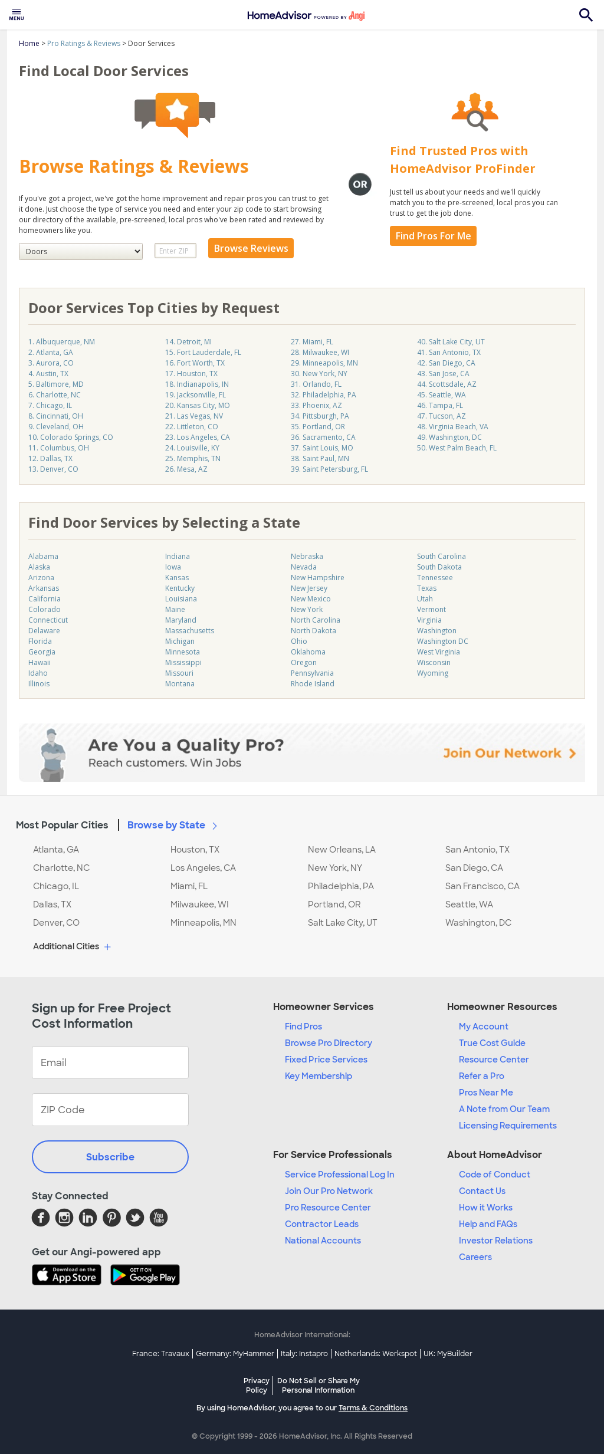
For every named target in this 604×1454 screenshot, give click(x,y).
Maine (175, 609)
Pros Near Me (486, 1092)
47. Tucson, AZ (441, 416)
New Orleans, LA (342, 849)
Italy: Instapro (304, 1353)
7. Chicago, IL (50, 405)
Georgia (41, 652)
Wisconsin (434, 662)
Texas (426, 588)
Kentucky (180, 588)
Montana (180, 684)
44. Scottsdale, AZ (447, 384)
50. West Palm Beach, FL (457, 448)
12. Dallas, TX (50, 458)
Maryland (180, 620)
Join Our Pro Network (329, 1191)
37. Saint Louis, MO (322, 448)
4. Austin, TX (48, 374)
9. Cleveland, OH (56, 427)
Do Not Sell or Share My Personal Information (318, 1385)
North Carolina (315, 620)
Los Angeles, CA (203, 868)
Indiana (177, 556)
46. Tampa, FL (440, 405)
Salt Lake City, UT (343, 922)
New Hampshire (317, 578)
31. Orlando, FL (316, 384)
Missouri (179, 673)
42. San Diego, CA (446, 363)
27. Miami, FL (312, 342)
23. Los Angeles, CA (197, 437)
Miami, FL (189, 886)
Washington (437, 631)
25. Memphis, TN (193, 458)
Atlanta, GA (56, 849)
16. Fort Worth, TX (195, 363)
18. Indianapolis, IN (197, 384)
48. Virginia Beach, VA (452, 427)
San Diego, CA (474, 868)
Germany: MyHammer (235, 1353)
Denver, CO (56, 922)
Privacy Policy (257, 1385)
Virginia (429, 620)
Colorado (44, 609)
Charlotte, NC (61, 868)
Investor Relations (496, 1240)
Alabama (43, 556)
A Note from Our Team (504, 1109)
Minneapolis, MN (203, 922)
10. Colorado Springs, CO (70, 437)
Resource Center (494, 1059)
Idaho (38, 673)
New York (307, 609)
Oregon (304, 662)
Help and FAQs (488, 1224)
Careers (475, 1257)
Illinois (39, 684)
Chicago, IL (56, 886)
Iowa (173, 567)
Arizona (41, 578)
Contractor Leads (322, 1224)
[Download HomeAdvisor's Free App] (71, 1276)
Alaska (39, 567)
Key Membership (318, 1076)
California (44, 599)
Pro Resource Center (328, 1207)
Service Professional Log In (340, 1174)
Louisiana (181, 599)
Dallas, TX (52, 904)
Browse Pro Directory (328, 1043)
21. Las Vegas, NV (194, 416)
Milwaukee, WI (199, 904)
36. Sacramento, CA (323, 437)
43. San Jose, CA (443, 374)
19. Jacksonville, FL (195, 395)
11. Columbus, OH (58, 448)
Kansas (177, 578)
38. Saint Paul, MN (320, 458)
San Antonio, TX (477, 849)
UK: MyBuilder (448, 1353)
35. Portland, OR (318, 427)
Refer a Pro (481, 1076)
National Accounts (323, 1240)
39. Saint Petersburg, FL (329, 469)
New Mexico (311, 599)
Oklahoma (308, 652)
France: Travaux (160, 1353)
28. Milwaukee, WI (320, 352)
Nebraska (307, 556)
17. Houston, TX (191, 374)
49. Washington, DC (449, 437)
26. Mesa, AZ (186, 469)
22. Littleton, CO (191, 427)
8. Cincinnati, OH (55, 416)
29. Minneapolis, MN (324, 363)
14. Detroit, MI (188, 342)
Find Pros (303, 1026)
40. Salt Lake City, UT (451, 342)
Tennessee (435, 578)
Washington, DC (478, 922)
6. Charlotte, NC (54, 395)
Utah (425, 599)
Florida (40, 641)
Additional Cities (73, 947)
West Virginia (438, 652)
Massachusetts (189, 631)
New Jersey (309, 588)
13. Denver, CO (53, 469)
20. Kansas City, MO (197, 405)
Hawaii (39, 662)
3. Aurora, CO (51, 363)
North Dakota (313, 631)
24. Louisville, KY (192, 448)
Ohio (299, 641)
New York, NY (335, 868)
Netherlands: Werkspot (375, 1353)
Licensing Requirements (508, 1125)
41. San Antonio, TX (449, 352)
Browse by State (174, 825)
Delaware (44, 631)
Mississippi (183, 662)
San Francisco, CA (482, 886)
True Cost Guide (492, 1043)
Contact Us (482, 1191)
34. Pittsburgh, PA (320, 416)
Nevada (304, 567)
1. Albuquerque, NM (61, 342)
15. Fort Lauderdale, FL (203, 352)
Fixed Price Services (326, 1059)
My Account (483, 1026)
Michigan (180, 641)
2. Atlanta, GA (50, 352)
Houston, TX (194, 849)
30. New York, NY (319, 374)
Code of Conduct (494, 1174)
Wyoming (432, 673)
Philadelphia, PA (341, 886)
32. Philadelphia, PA (323, 395)
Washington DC (442, 641)
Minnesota (182, 652)
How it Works (486, 1207)
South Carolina (441, 556)
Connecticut (48, 620)
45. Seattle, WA (441, 395)
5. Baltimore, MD (56, 384)
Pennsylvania (312, 673)
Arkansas (43, 588)
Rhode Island (312, 684)
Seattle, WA (469, 904)
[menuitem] (16, 14)
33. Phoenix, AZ (316, 405)
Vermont (431, 609)
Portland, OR (334, 904)
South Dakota (439, 567)
